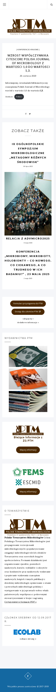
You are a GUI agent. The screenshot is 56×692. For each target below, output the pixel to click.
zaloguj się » (28, 319)
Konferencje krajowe (28, 49)
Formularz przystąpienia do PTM (28, 303)
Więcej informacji (28, 449)
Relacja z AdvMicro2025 (28, 238)
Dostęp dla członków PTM (28, 311)
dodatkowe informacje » (28, 322)
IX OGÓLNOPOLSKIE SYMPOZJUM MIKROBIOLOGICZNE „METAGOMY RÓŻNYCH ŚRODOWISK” (28, 153)
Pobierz (19, 97)
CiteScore (9, 97)
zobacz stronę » (28, 638)
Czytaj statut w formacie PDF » (20, 602)
